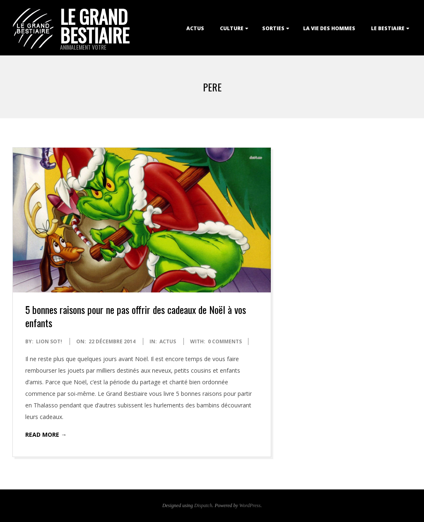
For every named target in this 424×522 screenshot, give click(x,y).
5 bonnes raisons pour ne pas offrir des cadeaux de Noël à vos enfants (135, 316)
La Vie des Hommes (329, 28)
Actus (195, 28)
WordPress (249, 505)
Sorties (273, 28)
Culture (231, 28)
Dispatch (203, 505)
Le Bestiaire (388, 28)
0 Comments (225, 341)
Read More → (46, 434)
